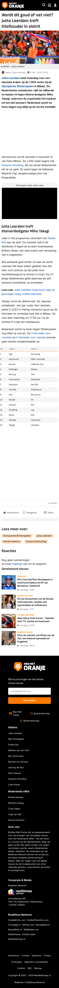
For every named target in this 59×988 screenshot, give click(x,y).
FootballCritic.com (16, 920)
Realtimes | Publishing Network (29, 982)
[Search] (44, 5)
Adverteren (13, 955)
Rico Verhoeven (16, 756)
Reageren (30, 512)
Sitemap (38, 968)
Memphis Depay (16, 803)
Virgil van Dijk (14, 814)
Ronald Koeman (15, 797)
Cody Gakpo (14, 808)
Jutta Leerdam (11, 78)
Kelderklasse (14, 934)
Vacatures (36, 955)
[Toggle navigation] (49, 5)
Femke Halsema (11, 541)
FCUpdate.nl (14, 925)
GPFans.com (28, 925)
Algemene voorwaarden (36, 962)
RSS (29, 968)
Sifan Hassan (14, 773)
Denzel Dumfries (16, 820)
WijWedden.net (31, 929)
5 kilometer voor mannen (31, 337)
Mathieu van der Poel (18, 750)
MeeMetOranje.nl (16, 939)
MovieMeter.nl (43, 925)
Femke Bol (13, 744)
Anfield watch (29, 934)
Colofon (21, 968)
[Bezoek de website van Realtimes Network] (20, 891)
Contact (25, 955)
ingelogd (17, 563)
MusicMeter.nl (15, 929)
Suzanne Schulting (12, 165)
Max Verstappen (16, 739)
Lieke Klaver (14, 784)
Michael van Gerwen (18, 761)
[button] (55, 5)
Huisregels (16, 962)
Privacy (47, 955)
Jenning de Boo (16, 767)
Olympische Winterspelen (18, 86)
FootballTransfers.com (38, 920)
